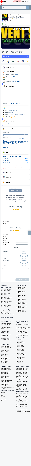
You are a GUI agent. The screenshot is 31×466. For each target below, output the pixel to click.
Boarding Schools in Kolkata (21, 372)
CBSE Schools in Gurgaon (6, 334)
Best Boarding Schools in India (22, 400)
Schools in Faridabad (20, 350)
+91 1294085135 (14, 114)
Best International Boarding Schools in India (21, 410)
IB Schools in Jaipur (4, 355)
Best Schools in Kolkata (5, 298)
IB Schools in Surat (4, 362)
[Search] (27, 7)
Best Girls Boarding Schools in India (22, 402)
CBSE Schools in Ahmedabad (6, 336)
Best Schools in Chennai (5, 296)
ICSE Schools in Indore (5, 377)
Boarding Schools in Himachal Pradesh (22, 380)
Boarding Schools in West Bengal (22, 381)
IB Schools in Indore (5, 361)
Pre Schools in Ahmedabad (21, 306)
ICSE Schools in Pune (5, 373)
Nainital (2, 395)
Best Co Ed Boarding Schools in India (22, 407)
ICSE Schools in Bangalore (6, 379)
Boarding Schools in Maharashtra (22, 375)
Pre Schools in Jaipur (20, 304)
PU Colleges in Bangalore (6, 310)
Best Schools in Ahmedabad (6, 301)
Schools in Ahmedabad (20, 357)
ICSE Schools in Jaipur (5, 376)
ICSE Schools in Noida (5, 372)
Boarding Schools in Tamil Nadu (22, 368)
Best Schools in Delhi (5, 294)
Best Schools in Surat (5, 302)
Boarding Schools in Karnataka (22, 376)
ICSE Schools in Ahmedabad (6, 380)
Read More (5, 54)
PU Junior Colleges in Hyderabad (7, 314)
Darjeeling (3, 400)
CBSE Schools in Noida (5, 324)
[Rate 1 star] (8, 18)
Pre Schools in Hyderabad (21, 291)
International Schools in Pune (21, 331)
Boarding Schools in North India (22, 393)
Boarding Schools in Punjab (21, 389)
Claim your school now (15, 190)
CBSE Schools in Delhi (5, 332)
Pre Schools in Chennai (20, 292)
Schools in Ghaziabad (20, 352)
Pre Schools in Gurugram (21, 298)
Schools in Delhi (19, 339)
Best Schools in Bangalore (6, 289)
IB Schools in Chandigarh (6, 363)
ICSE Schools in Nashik (5, 383)
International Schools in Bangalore (22, 324)
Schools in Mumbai (19, 341)
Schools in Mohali (19, 361)
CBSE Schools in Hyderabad (6, 327)
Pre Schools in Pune (20, 296)
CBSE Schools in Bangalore (6, 323)
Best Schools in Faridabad (6, 304)
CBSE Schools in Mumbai (6, 326)
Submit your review (22, 279)
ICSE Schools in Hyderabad (6, 375)
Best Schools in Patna (5, 306)
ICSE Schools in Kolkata (5, 368)
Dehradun (3, 398)
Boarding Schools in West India (22, 399)
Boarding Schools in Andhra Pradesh (21, 386)
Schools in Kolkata (19, 345)
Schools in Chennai (19, 343)
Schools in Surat (19, 358)
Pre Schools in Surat (20, 307)
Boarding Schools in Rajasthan (22, 377)
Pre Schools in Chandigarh (21, 311)
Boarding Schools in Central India (22, 396)
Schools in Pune (19, 348)
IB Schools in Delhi (4, 351)
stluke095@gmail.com (12, 110)
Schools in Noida (19, 353)
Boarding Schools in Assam (21, 369)
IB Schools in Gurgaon (5, 350)
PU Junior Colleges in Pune (6, 313)
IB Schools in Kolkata (5, 349)
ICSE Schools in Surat (5, 384)
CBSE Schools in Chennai (6, 328)
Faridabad (8, 11)
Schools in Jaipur (19, 356)
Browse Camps (17, 1)
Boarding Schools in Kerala (21, 384)
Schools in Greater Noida (21, 354)
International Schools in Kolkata (22, 330)
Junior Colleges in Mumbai (6, 312)
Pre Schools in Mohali (20, 310)
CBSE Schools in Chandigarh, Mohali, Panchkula (6, 341)
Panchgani (3, 396)
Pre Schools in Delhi (20, 288)
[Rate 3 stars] (11, 18)
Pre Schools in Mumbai (20, 290)
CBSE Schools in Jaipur (5, 335)
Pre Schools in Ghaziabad (21, 300)
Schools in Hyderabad (20, 342)
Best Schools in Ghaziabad (6, 305)
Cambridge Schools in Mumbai (7, 319)
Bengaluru (3, 392)
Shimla (2, 394)
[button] (3, 61)
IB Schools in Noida (5, 346)
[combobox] (14, 7)
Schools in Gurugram (20, 349)
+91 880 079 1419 (21, 114)
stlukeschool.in (12, 112)
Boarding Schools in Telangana (22, 388)
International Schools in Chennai (22, 328)
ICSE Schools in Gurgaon (6, 369)
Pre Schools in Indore (20, 309)
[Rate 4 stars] (12, 18)
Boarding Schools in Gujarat (21, 373)
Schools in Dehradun (20, 346)
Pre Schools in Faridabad (21, 299)
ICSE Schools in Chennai (5, 385)
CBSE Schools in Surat (5, 338)
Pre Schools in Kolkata (20, 294)
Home (4, 11)
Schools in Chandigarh (20, 362)
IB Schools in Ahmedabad (6, 359)
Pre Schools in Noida (20, 302)
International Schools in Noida (22, 335)
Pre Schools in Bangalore (21, 287)
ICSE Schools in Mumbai (5, 371)
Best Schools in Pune (5, 300)
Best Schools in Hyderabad (6, 297)
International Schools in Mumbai (22, 326)
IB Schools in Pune (4, 354)
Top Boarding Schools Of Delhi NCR (23, 411)
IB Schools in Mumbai (5, 353)
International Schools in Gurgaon (22, 334)
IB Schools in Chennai (5, 357)
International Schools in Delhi (21, 332)
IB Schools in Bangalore (5, 358)
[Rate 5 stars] (13, 18)
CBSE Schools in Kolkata (5, 330)
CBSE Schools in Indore (5, 339)
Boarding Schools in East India (22, 397)
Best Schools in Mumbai (5, 290)
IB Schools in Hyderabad (6, 347)
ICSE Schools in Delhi (5, 381)
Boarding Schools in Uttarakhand (22, 382)
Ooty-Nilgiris (3, 399)
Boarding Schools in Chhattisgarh (22, 371)
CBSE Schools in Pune (5, 331)
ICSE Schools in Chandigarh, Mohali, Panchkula (8, 388)
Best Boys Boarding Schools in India (22, 405)
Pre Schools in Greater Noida (21, 303)
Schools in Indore (19, 360)
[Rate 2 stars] (10, 18)
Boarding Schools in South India (22, 395)
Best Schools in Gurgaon (6, 291)
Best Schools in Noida (5, 293)
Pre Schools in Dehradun (21, 295)
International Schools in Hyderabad (23, 327)
